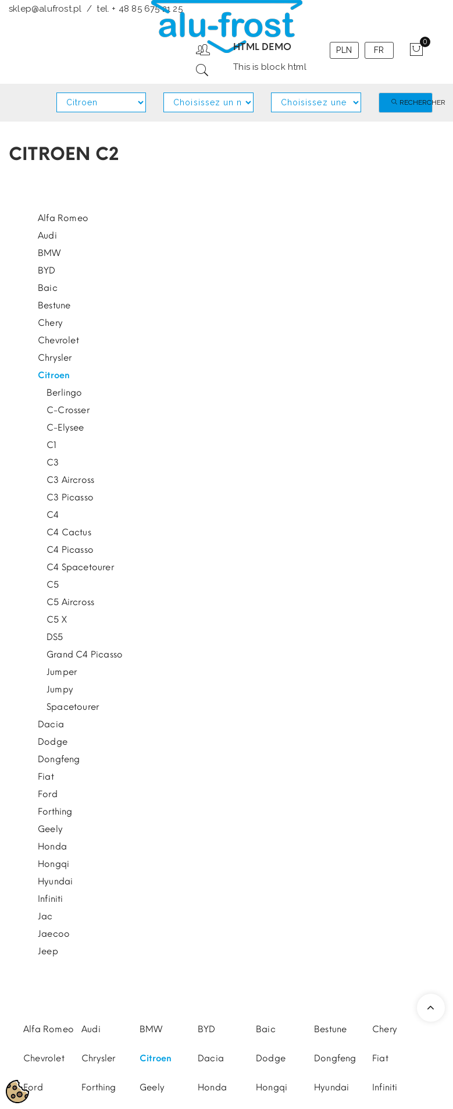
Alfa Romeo (63, 218)
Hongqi (53, 864)
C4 (53, 515)
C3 (53, 462)
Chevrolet (58, 340)
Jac (45, 916)
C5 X (57, 619)
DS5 (55, 637)
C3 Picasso (70, 497)
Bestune (54, 305)
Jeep (48, 951)
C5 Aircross (70, 602)
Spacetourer (73, 707)
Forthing (55, 811)
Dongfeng (59, 759)
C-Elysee (65, 427)
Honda (52, 846)
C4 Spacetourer (80, 567)
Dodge (52, 742)
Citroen (54, 375)
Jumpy (60, 689)
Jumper (62, 672)
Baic (48, 288)
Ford (48, 794)
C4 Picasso (70, 550)
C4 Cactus (69, 532)
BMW (49, 253)
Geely (50, 829)
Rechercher (412, 102)
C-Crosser (68, 410)
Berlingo (65, 393)
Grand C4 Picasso (85, 654)
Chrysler (55, 358)
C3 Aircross (70, 480)
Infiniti (50, 899)
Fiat (46, 777)
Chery (50, 323)
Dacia (51, 724)
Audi (47, 235)
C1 (51, 445)
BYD (47, 270)
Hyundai (55, 881)
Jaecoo (54, 934)
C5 (53, 585)
